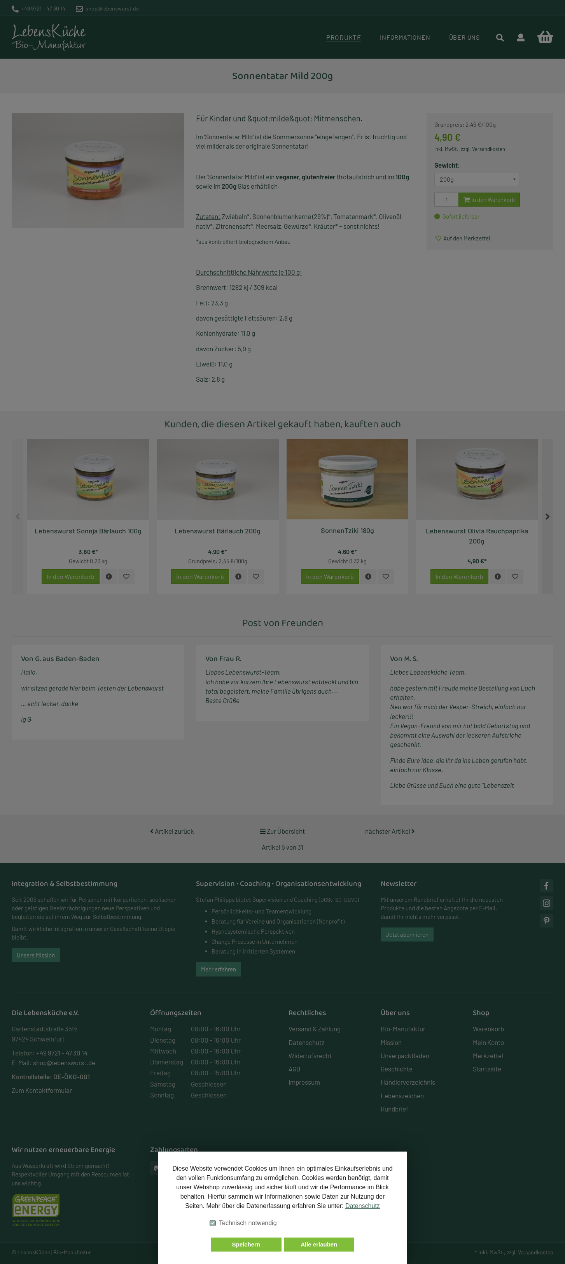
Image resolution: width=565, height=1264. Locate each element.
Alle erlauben (319, 1244)
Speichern (246, 1244)
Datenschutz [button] (362, 1206)
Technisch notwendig (248, 1223)
